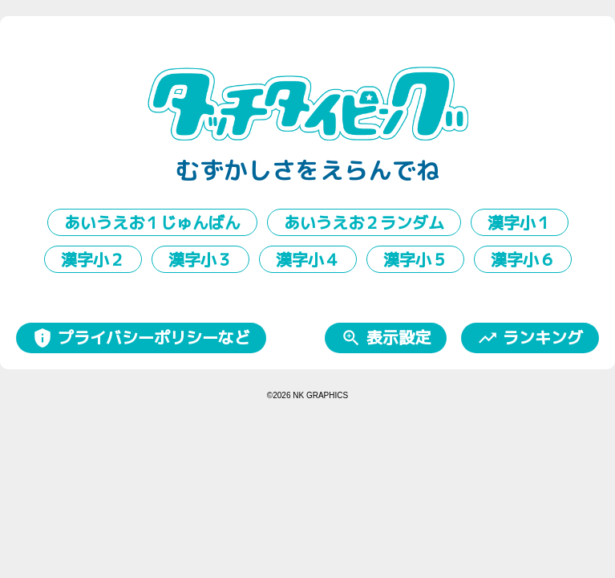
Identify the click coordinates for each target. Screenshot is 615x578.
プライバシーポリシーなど (141, 337)
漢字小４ (308, 259)
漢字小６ (523, 259)
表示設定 (386, 337)
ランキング (530, 337)
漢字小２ (93, 259)
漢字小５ (415, 259)
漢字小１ (520, 222)
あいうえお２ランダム (364, 222)
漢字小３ (200, 259)
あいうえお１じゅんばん (152, 222)
